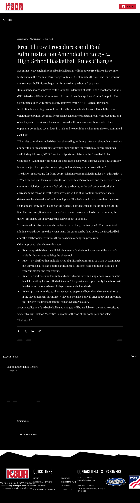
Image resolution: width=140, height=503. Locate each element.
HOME (36, 478)
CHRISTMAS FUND (68, 482)
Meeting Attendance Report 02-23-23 (22, 368)
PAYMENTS (65, 478)
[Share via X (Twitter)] (25, 331)
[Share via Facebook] (18, 331)
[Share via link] (39, 331)
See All (134, 356)
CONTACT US (66, 489)
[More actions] (121, 38)
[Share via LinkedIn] (32, 331)
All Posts (7, 19)
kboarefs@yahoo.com (86, 480)
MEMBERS (65, 486)
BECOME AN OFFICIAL (42, 482)
